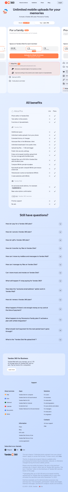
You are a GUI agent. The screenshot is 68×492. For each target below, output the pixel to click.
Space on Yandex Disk (12, 44)
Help (60, 457)
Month (24, 23)
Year (44, 23)
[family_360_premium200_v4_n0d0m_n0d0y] (51, 48)
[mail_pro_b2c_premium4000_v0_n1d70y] (32, 48)
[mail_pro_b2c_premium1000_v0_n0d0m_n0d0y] (14, 48)
